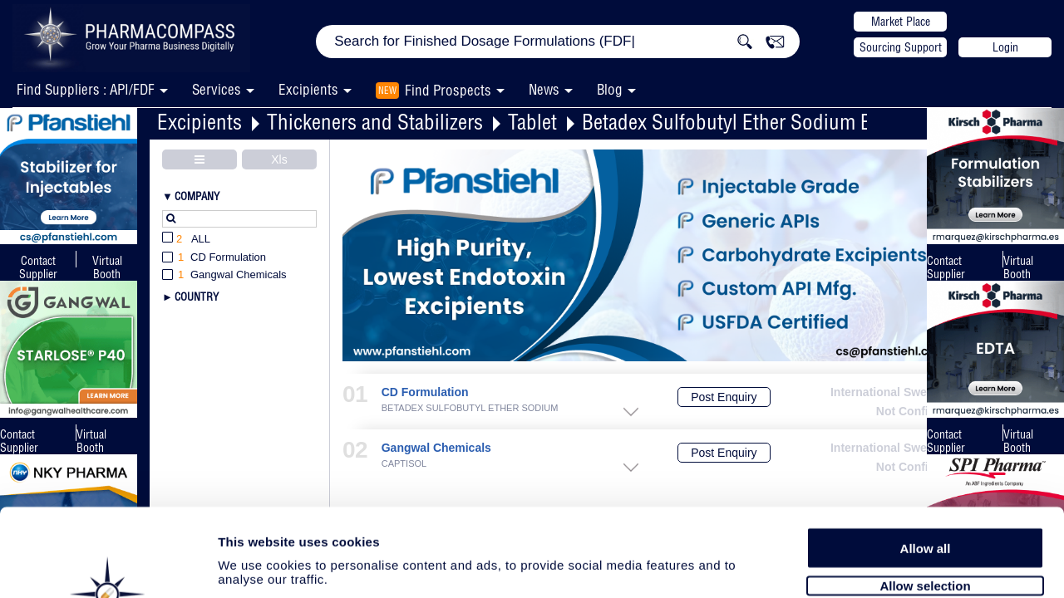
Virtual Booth (1018, 267)
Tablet (532, 122)
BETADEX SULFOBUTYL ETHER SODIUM (470, 408)
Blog (610, 89)
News (544, 89)
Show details (872, 566)
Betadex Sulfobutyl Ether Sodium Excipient (759, 122)
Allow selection (924, 496)
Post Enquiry (723, 397)
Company (197, 196)
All (186, 240)
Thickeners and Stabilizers (375, 122)
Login (1005, 47)
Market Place (900, 21)
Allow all (925, 459)
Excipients (199, 122)
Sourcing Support (901, 47)
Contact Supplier (38, 267)
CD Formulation (425, 392)
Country (197, 296)
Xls (279, 159)
